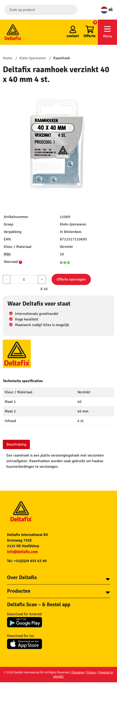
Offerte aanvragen (71, 279)
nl (107, 9)
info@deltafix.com (22, 551)
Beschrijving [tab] (16, 444)
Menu (107, 32)
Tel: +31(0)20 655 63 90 (27, 561)
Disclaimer (78, 672)
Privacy (91, 672)
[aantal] (24, 279)
